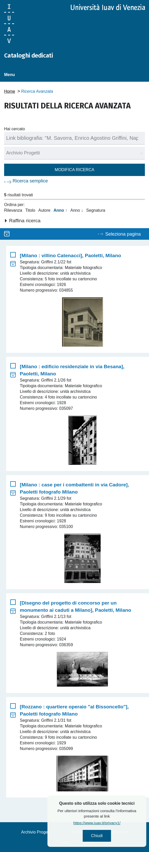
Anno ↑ (60, 210)
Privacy (62, 842)
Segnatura (95, 210)
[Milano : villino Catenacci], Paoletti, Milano (70, 255)
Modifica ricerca (74, 170)
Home (9, 91)
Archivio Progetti (36, 832)
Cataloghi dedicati (28, 55)
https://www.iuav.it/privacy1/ (112, 823)
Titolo (30, 210)
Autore (44, 210)
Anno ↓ (76, 210)
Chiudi (113, 836)
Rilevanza (13, 210)
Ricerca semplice (30, 180)
